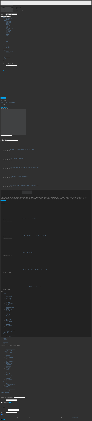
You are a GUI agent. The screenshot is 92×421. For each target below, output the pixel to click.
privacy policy (75, 417)
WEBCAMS (8, 31)
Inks (6, 318)
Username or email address (7, 397)
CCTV (7, 43)
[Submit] (6, 15)
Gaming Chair (8, 42)
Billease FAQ (8, 52)
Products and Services (9, 18)
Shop (4, 44)
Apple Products (8, 21)
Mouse (7, 26)
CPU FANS (7, 29)
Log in (10, 402)
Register (2, 419)
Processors (7, 23)
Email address (4, 409)
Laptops (7, 35)
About (4, 50)
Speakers (7, 34)
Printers (7, 36)
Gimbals (7, 38)
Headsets (7, 33)
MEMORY (7, 24)
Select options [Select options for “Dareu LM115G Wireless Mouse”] (4, 107)
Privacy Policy (8, 19)
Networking (8, 40)
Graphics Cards (8, 30)
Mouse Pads (8, 32)
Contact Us (5, 49)
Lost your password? (5, 404)
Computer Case (8, 22)
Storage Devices (8, 25)
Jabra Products (8, 39)
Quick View (3, 98)
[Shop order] (6, 16)
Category (5, 20)
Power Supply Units (9, 28)
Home (4, 17)
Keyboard (7, 27)
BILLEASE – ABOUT (9, 51)
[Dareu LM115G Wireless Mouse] (10, 96)
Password (3, 400)
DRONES (7, 41)
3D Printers (8, 37)
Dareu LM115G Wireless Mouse (8, 102)
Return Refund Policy (9, 46)
